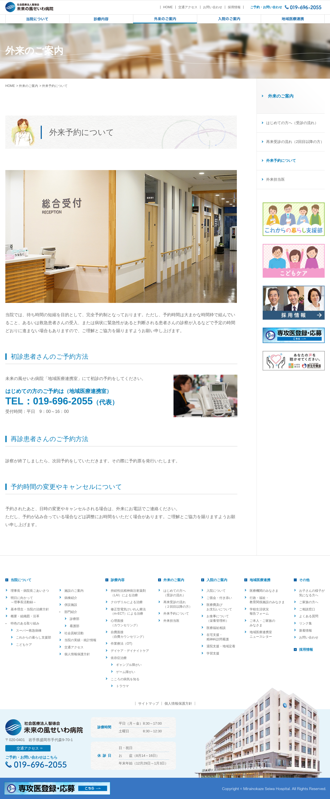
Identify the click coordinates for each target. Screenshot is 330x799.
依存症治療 (119, 658)
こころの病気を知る (125, 679)
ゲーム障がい (125, 672)
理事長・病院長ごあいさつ (30, 591)
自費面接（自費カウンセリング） (128, 634)
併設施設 (70, 605)
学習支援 (213, 653)
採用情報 (234, 7)
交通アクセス (187, 7)
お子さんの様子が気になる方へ (312, 593)
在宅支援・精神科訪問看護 (218, 637)
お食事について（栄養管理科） (218, 618)
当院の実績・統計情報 (80, 640)
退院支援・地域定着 (221, 646)
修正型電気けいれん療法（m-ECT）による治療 (128, 611)
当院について (21, 580)
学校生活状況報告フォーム (259, 611)
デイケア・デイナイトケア (130, 651)
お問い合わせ (212, 7)
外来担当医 (275, 179)
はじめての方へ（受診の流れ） (292, 123)
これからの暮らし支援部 (33, 637)
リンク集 (305, 623)
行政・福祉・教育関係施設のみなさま (267, 600)
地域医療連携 (260, 580)
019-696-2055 (63, 401)
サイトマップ (148, 703)
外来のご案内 (28, 86)
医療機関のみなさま (264, 591)
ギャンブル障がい (129, 665)
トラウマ (122, 686)
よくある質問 (308, 616)
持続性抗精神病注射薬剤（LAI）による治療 (128, 593)
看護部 (74, 626)
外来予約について (176, 613)
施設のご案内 (74, 591)
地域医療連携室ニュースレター (261, 634)
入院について (216, 591)
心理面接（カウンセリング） (125, 623)
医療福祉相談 (216, 628)
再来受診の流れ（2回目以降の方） (295, 141)
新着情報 (305, 630)
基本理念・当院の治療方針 (30, 609)
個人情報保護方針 (77, 654)
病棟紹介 (70, 598)
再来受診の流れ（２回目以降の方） (177, 604)
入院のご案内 (217, 580)
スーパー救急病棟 (29, 630)
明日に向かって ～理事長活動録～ (23, 600)
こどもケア (24, 644)
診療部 (74, 619)
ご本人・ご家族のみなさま (262, 623)
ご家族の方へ (308, 602)
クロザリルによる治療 (127, 602)
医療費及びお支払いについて (219, 607)
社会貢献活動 (74, 633)
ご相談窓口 (307, 609)
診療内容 (118, 580)
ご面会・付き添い (219, 598)
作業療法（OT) (121, 643)
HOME (168, 7)
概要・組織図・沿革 (25, 616)
